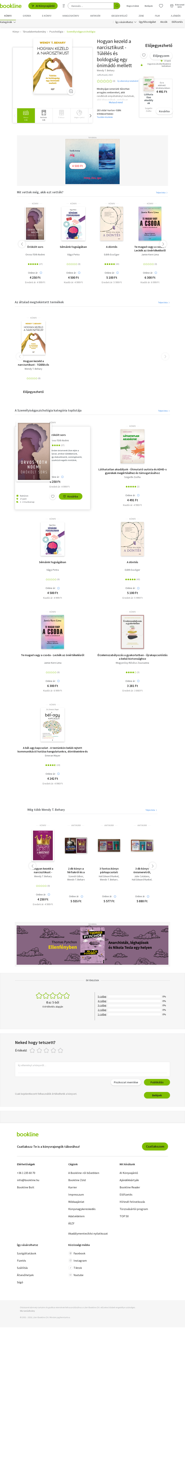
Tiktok (75, 1269)
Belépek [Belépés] (149, 6)
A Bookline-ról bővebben (83, 1174)
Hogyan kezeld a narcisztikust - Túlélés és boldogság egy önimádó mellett (33, 363)
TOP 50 (124, 1217)
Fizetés (21, 1261)
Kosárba (164, 112)
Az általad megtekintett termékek (39, 303)
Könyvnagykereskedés (82, 1210)
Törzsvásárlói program (134, 1210)
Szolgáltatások (26, 1254)
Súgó (20, 1283)
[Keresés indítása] (117, 6)
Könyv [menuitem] (8, 15)
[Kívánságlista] (161, 6)
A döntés (111, 247)
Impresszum (76, 1195)
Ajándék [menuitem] (176, 15)
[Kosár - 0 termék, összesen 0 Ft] (177, 6)
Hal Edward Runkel (109, 877)
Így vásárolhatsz (124, 23)
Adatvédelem (76, 1217)
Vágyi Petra (73, 255)
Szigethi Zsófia (132, 478)
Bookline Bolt (25, 1188)
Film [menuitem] (157, 15)
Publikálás (157, 1083)
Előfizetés (177, 23)
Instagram (77, 1261)
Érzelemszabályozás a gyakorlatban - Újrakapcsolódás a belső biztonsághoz (132, 657)
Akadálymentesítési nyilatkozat (88, 1234)
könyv (35, 204)
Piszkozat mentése (126, 1083)
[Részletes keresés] (64, 6)
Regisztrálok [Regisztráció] (133, 6)
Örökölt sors (35, 247)
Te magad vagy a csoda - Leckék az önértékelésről (150, 249)
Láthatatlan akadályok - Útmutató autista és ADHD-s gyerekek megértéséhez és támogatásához (132, 472)
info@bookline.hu (28, 1181)
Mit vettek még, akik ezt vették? (40, 193)
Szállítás (22, 1269)
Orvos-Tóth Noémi (35, 255)
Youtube (75, 1276)
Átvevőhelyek (25, 1276)
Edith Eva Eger (111, 255)
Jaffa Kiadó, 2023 (105, 76)
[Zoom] (71, 92)
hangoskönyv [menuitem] (71, 15)
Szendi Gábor (75, 877)
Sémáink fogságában (73, 247)
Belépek (157, 1096)
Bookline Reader (130, 1188)
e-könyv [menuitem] (46, 15)
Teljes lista (162, 193)
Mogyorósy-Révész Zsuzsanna (132, 663)
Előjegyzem (161, 57)
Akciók (163, 23)
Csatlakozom (155, 1147)
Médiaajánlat (76, 1202)
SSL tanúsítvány (27, 1312)
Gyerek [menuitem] (27, 15)
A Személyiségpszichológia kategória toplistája (48, 411)
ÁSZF (71, 1224)
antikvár (76, 826)
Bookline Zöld (77, 1181)
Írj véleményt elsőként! (127, 82)
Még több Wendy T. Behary (46, 811)
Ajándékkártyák (129, 1181)
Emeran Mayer (52, 756)
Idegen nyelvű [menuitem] (119, 15)
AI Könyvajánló (43, 6)
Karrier (72, 1188)
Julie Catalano (141, 877)
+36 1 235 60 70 (26, 1174)
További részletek (105, 118)
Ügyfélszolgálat (147, 23)
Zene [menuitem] (141, 15)
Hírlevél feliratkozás (132, 1202)
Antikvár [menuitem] (95, 15)
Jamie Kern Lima (150, 255)
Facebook (76, 1254)
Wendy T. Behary (33, 369)
